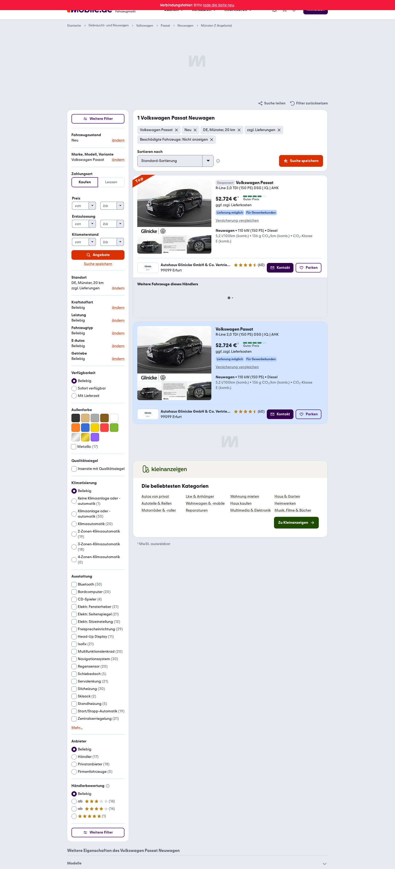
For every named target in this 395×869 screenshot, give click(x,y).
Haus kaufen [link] (241, 503)
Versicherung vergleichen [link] (237, 220)
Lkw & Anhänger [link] (200, 496)
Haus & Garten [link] (287, 496)
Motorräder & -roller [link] (159, 510)
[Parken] (308, 268)
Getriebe (79, 353)
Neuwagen (186, 25)
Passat (165, 25)
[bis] (108, 206)
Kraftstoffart (82, 302)
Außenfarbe (81, 410)
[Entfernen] (176, 130)
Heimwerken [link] (285, 503)
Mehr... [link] (77, 728)
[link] (271, 103)
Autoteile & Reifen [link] (157, 503)
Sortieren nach (150, 151)
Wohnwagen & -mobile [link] (205, 503)
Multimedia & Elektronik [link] (250, 510)
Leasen (111, 182)
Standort (79, 277)
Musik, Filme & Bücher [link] (293, 510)
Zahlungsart (81, 174)
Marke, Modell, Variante (92, 154)
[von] (80, 206)
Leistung (78, 315)
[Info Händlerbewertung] (108, 786)
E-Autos (77, 340)
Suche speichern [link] (98, 264)
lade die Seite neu (218, 5)
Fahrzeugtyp (82, 328)
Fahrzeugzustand (86, 135)
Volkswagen (144, 25)
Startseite (74, 25)
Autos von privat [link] (155, 496)
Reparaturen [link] (197, 510)
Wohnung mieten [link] (244, 496)
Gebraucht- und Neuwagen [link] (108, 25)
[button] (97, 138)
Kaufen (85, 182)
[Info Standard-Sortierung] (218, 161)
